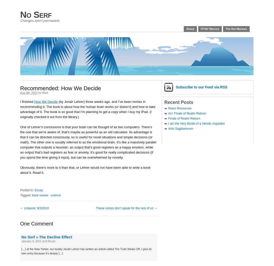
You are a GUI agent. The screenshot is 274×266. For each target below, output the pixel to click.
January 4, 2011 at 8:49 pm (39, 241)
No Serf (36, 15)
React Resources (180, 108)
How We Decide (46, 102)
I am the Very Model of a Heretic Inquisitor (196, 123)
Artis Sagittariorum (180, 128)
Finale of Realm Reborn (184, 118)
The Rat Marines (236, 28)
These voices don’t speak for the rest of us (124, 208)
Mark (45, 92)
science (56, 195)
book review (40, 195)
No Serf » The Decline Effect (47, 237)
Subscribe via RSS (202, 87)
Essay (38, 190)
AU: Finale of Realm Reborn (187, 113)
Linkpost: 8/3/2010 (36, 208)
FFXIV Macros (210, 28)
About (190, 28)
